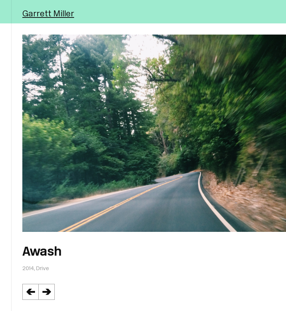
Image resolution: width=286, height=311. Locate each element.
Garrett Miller (48, 13)
